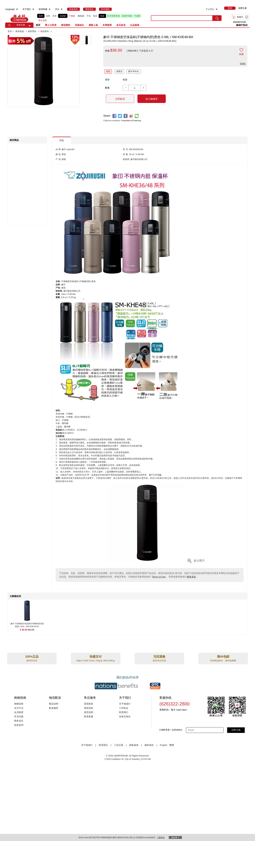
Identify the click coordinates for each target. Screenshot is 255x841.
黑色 (108, 71)
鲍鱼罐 (81, 16)
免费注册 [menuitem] (242, 8)
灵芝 (54, 16)
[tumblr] (126, 116)
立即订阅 (235, 730)
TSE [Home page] (19, 18)
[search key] (182, 18)
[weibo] (131, 116)
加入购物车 (151, 98)
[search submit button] (217, 18)
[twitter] (120, 116)
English (164, 745)
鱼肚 (95, 16)
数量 (107, 87)
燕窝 (41, 16)
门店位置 (118, 745)
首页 (38, 25)
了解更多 (161, 837)
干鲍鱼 (72, 16)
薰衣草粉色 (133, 71)
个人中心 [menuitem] (210, 9)
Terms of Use (159, 576)
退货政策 (88, 704)
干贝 (88, 16)
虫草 (48, 16)
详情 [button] (61, 140)
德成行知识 (242, 25)
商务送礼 (18, 721)
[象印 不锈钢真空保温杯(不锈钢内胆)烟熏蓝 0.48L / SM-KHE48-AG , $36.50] (27, 623)
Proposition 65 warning (131, 120)
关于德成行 (125, 704)
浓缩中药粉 (127, 16)
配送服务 (53, 708)
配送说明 (53, 704)
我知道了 (175, 837)
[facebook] (114, 116)
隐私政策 (133, 745)
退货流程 (88, 708)
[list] (91, 18)
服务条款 (191, 576)
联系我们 (123, 712)
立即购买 (120, 98)
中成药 (137, 16)
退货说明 (88, 712)
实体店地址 (125, 716)
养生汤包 (42, 20)
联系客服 (88, 716)
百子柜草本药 (113, 16)
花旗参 (63, 16)
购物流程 (18, 704)
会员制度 (18, 712)
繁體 (171, 745)
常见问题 (18, 716)
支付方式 (18, 708)
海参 (102, 16)
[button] (29, 26)
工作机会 (123, 708)
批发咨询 (18, 725)
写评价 (243, 64)
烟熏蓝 (119, 71)
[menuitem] (17, 9)
